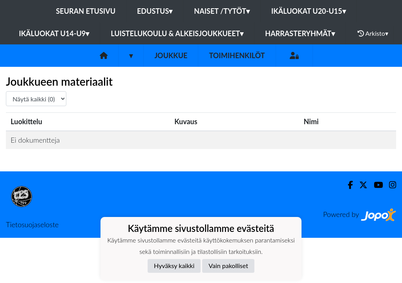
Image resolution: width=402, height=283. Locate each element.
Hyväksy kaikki (174, 265)
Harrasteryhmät (300, 33)
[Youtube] (375, 185)
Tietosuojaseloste (32, 224)
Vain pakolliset (228, 265)
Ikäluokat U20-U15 (308, 11)
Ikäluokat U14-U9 (54, 33)
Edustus (154, 11)
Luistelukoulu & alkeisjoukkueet (177, 33)
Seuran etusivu (86, 11)
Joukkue (170, 55)
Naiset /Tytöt (222, 11)
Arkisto (373, 33)
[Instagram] (389, 185)
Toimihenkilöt (237, 55)
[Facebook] (347, 185)
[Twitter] (360, 185)
